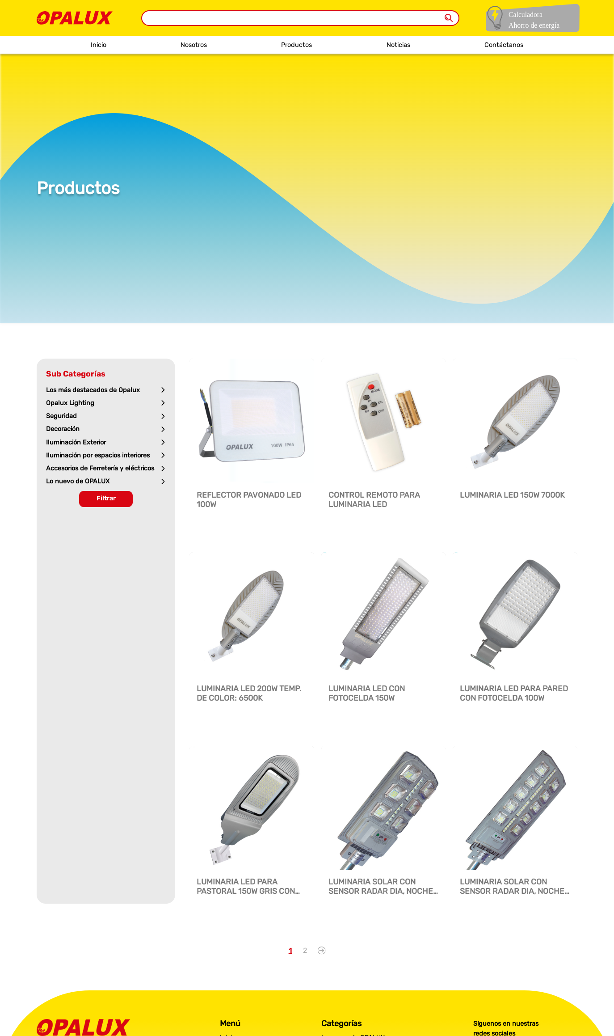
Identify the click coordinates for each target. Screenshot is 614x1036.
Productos (296, 45)
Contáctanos (503, 45)
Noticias (398, 45)
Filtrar (106, 498)
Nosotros (194, 45)
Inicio (98, 45)
